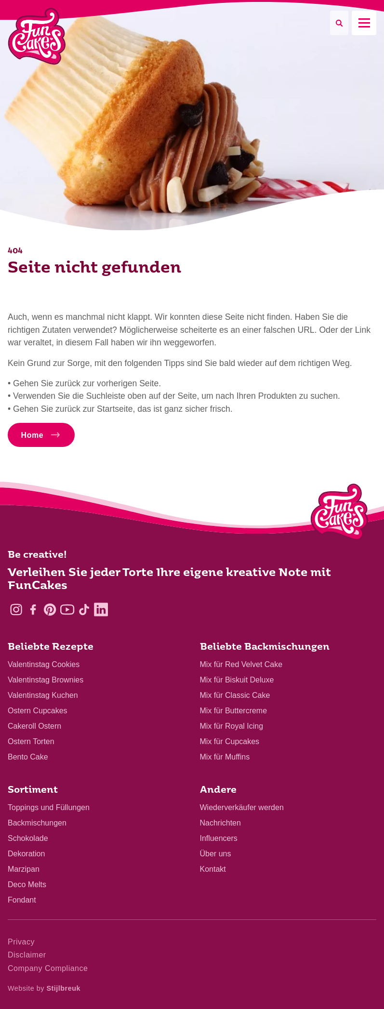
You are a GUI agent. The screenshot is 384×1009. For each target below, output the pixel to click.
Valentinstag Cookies (43, 664)
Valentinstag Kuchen (43, 695)
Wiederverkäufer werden (242, 807)
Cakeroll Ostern (34, 726)
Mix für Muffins (225, 757)
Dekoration (26, 854)
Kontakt (213, 869)
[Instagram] (16, 609)
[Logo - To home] (339, 514)
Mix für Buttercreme (233, 711)
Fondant (22, 900)
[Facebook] (33, 609)
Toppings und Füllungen (49, 807)
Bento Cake (28, 757)
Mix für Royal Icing (232, 726)
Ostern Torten (31, 741)
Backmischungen (37, 823)
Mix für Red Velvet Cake (241, 664)
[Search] (339, 23)
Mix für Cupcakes (230, 741)
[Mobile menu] (364, 23)
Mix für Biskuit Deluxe (237, 680)
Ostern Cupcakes (37, 711)
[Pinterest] (49, 609)
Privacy (21, 942)
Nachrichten (220, 823)
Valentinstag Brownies (45, 680)
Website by (44, 988)
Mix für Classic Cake (235, 695)
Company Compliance (48, 968)
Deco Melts (27, 884)
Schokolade (28, 838)
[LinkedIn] (101, 609)
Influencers (219, 838)
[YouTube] (67, 609)
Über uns (215, 854)
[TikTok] (84, 609)
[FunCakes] (37, 36)
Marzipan (24, 869)
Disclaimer (27, 955)
